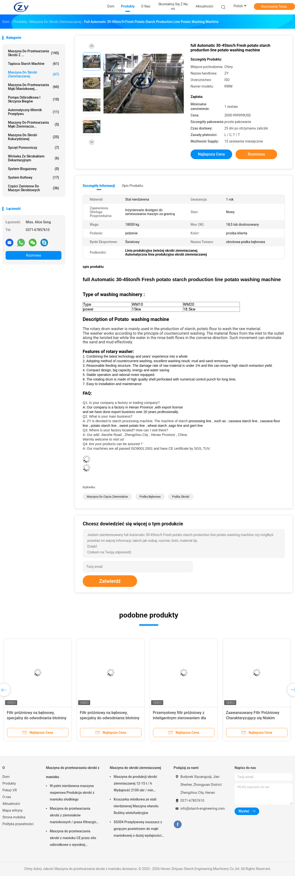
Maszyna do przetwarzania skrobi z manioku (72, 772)
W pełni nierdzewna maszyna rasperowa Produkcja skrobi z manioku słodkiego (72, 792)
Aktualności (11, 804)
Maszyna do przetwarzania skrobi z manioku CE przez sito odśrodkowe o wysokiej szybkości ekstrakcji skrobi (73, 838)
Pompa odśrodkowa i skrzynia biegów (33, 99)
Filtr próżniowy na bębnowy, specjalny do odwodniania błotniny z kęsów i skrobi (36, 718)
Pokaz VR (9, 790)
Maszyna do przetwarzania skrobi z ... (33, 53)
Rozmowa (33, 255)
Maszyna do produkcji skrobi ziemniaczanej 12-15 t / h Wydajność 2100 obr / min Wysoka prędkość (135, 784)
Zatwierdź (110, 581)
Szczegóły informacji (99, 186)
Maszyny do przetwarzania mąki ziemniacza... (33, 124)
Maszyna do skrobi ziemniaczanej (33, 74)
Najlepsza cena (211, 154)
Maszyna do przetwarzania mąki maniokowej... (33, 87)
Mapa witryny (12, 810)
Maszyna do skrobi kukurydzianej (33, 137)
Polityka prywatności (18, 824)
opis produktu (132, 186)
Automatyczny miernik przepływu (33, 112)
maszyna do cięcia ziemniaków (107, 496)
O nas (6, 797)
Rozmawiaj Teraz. (274, 6)
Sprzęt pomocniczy (33, 147)
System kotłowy (33, 177)
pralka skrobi (180, 496)
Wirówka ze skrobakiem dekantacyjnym (33, 158)
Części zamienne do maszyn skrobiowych (33, 188)
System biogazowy (33, 168)
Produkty (9, 783)
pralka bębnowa (150, 496)
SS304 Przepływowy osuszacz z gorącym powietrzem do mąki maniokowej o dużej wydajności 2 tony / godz (138, 829)
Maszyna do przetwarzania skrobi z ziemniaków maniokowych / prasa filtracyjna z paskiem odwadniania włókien (74, 816)
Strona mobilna (13, 817)
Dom (5, 777)
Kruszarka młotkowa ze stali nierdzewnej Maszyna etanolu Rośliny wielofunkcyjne (136, 806)
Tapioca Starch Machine (33, 63)
